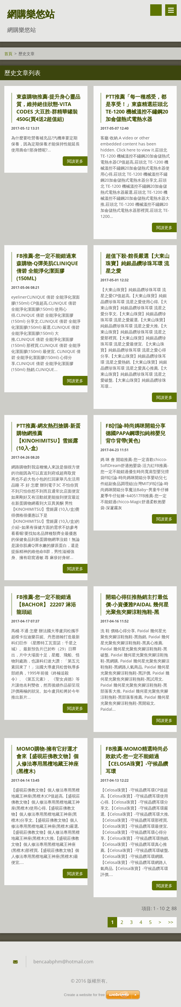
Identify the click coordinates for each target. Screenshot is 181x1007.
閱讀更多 (75, 161)
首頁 (8, 53)
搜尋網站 (156, 10)
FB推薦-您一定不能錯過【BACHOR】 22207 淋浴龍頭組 (46, 604)
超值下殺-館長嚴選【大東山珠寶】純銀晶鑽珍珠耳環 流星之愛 (137, 263)
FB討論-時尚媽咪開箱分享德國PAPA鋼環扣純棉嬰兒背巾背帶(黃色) (135, 433)
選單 (171, 10)
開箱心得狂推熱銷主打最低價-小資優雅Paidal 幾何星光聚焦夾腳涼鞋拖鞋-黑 (137, 604)
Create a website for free (84, 995)
